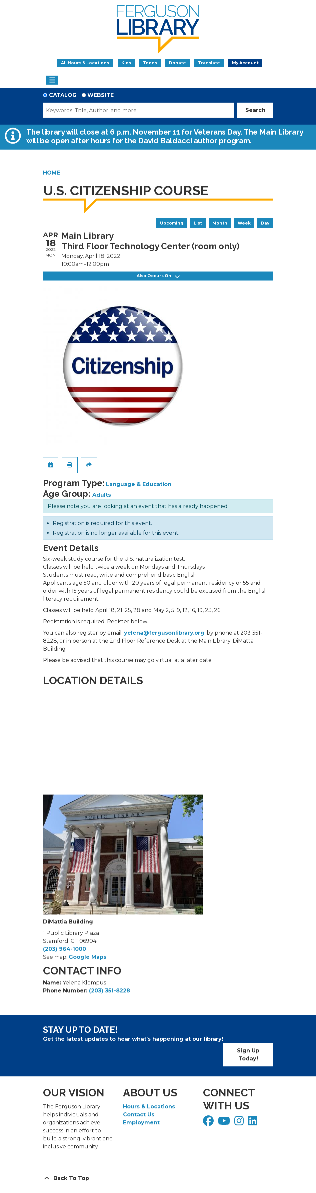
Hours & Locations (149, 1106)
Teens (150, 62)
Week (244, 223)
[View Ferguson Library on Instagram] (239, 1123)
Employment (141, 1122)
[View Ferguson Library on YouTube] (225, 1123)
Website (100, 95)
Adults (101, 495)
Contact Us (138, 1114)
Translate (209, 62)
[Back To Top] (158, 1178)
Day (265, 223)
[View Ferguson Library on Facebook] (209, 1123)
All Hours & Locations (85, 62)
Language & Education (138, 484)
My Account (245, 62)
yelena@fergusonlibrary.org (164, 633)
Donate (177, 62)
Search (255, 110)
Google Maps (87, 957)
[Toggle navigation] (52, 80)
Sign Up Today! (248, 1054)
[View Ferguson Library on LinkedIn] (253, 1123)
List (198, 223)
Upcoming (171, 223)
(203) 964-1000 (64, 949)
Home (51, 173)
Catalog (63, 95)
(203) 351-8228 (109, 990)
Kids (126, 62)
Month (219, 223)
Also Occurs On (158, 276)
